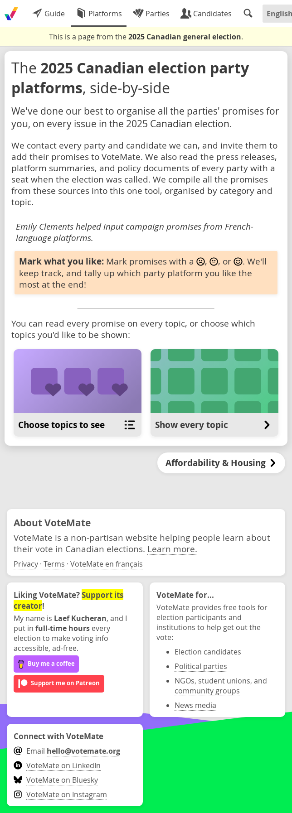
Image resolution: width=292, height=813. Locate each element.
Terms (54, 564)
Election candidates (208, 652)
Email (67, 751)
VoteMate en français (106, 564)
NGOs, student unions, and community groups (221, 686)
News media (195, 705)
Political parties (201, 666)
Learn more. (172, 548)
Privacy (26, 564)
